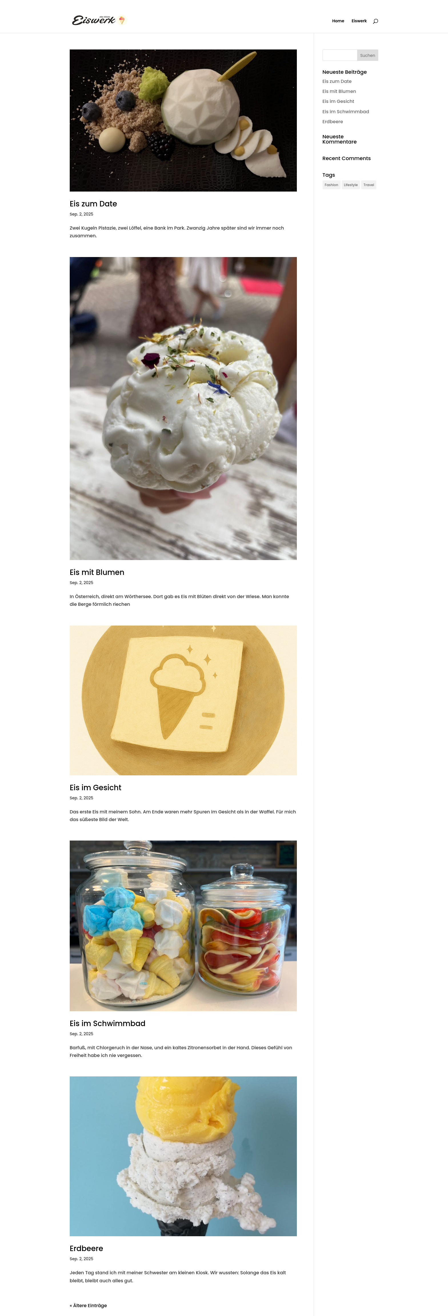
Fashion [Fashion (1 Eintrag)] (331, 184)
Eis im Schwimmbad (107, 1023)
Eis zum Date (93, 204)
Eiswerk (359, 21)
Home (338, 21)
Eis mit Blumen (97, 572)
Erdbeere (86, 1248)
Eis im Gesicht (95, 788)
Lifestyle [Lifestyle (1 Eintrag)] (351, 184)
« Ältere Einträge (88, 1305)
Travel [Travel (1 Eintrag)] (368, 184)
